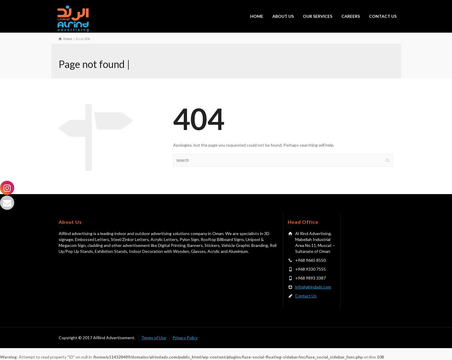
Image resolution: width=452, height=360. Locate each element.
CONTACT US (383, 16)
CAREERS (350, 16)
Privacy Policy (185, 337)
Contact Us (306, 295)
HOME (256, 16)
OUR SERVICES (317, 16)
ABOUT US (283, 16)
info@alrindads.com (313, 286)
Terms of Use (153, 337)
